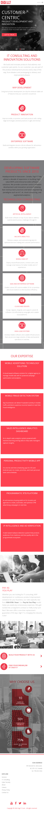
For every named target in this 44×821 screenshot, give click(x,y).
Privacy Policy (6, 790)
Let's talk (9, 35)
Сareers (4, 787)
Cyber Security (6, 782)
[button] (39, 2)
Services (4, 777)
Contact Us (5, 792)
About (3, 785)
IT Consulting (6, 780)
